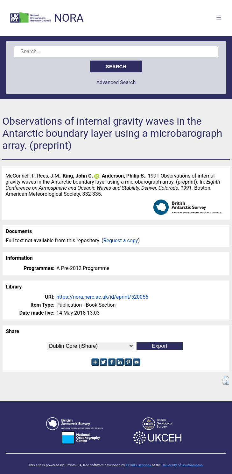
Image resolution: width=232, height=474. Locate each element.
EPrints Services (138, 465)
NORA (68, 18)
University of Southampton (182, 465)
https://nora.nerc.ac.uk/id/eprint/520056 (102, 297)
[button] (225, 380)
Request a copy (120, 240)
